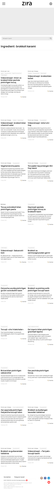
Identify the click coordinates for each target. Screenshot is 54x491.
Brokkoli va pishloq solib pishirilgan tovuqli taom (38, 289)
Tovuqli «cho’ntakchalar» (12, 329)
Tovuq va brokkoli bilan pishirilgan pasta (11, 208)
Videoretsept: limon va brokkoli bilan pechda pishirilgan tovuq (11, 80)
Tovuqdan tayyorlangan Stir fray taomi (40, 167)
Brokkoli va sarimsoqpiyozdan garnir (39, 251)
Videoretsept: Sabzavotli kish (12, 251)
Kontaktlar (7, 477)
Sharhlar (23, 97)
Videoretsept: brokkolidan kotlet (39, 77)
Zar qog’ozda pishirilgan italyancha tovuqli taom (11, 411)
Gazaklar (30, 73)
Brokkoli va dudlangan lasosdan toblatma (38, 411)
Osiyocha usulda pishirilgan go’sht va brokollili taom (13, 289)
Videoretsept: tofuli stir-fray (39, 124)
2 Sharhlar (23, 262)
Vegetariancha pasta (10, 166)
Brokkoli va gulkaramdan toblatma (12, 452)
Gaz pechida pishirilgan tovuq (38, 371)
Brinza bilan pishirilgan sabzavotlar (11, 371)
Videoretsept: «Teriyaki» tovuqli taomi (39, 452)
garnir (2, 73)
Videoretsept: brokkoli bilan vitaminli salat (13, 124)
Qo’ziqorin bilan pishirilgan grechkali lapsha (40, 330)
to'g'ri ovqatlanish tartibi (33, 326)
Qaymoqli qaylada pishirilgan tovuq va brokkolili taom (37, 209)
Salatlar (14, 120)
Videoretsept (4, 75)
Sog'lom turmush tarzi (16, 73)
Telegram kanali (19, 477)
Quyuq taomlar (8, 73)
